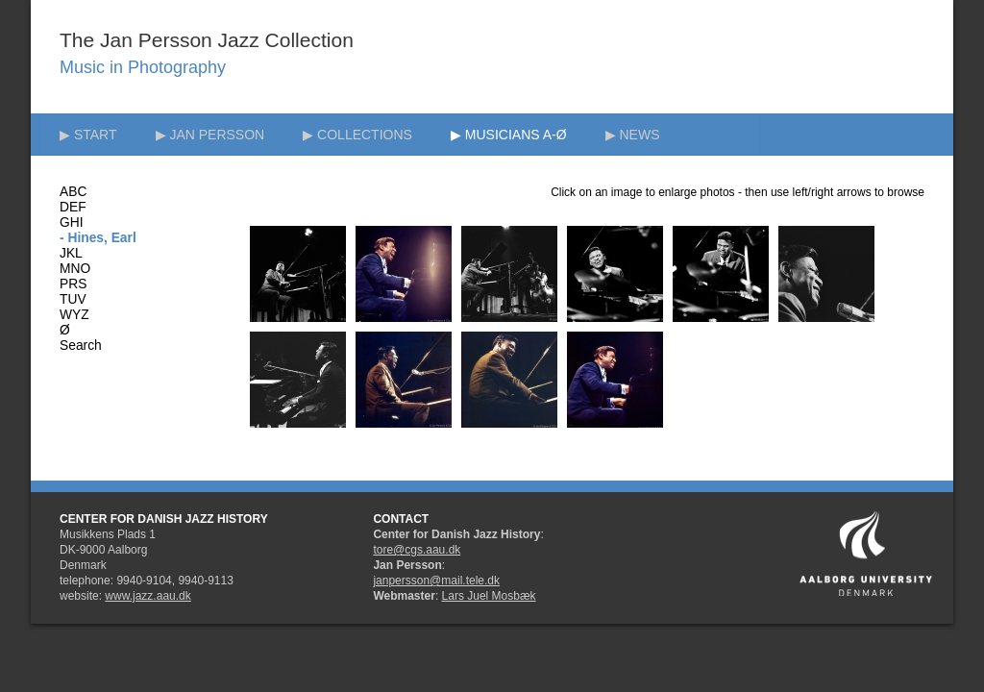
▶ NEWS (632, 134)
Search (81, 345)
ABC (73, 192)
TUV (73, 299)
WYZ (74, 315)
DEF (73, 207)
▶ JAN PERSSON (210, 134)
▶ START (88, 134)
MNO (75, 268)
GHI (72, 222)
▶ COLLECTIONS (357, 134)
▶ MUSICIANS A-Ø (509, 134)
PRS (73, 284)
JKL (71, 253)
